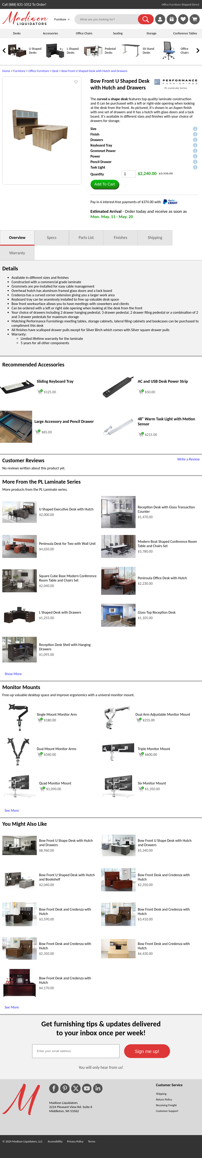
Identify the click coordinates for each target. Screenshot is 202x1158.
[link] (195, 19)
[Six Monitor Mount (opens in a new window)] (118, 797)
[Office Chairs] (169, 59)
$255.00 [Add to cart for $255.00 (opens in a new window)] (145, 720)
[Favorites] (183, 23)
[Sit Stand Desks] (131, 59)
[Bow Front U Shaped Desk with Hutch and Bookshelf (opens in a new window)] (19, 889)
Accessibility (55, 1141)
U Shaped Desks (35, 51)
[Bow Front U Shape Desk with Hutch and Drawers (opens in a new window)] (19, 854)
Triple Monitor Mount (154, 749)
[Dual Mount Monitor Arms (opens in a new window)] (18, 767)
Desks (17, 33)
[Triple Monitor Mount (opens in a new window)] (118, 760)
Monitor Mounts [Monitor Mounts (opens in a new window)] (21, 687)
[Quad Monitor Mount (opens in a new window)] (19, 797)
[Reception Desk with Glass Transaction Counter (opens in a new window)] (118, 527)
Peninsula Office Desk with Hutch (162, 578)
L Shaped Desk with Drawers (60, 612)
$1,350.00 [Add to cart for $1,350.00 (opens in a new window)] (149, 789)
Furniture (19, 71)
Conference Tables (185, 33)
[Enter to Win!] (172, 23)
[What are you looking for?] (108, 19)
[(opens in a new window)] (175, 82)
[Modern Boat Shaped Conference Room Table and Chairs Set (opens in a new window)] (118, 556)
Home (6, 71)
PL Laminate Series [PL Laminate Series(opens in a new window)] (176, 88)
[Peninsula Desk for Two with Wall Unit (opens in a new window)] (19, 556)
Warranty (17, 252)
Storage (151, 33)
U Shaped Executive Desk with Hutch (66, 509)
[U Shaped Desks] (17, 59)
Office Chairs (84, 33)
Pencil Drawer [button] (101, 162)
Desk (55, 71)
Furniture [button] (62, 20)
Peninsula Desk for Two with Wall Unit (67, 543)
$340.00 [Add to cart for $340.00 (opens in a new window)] (46, 754)
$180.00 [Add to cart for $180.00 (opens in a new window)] (46, 720)
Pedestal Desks (110, 51)
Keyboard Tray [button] (101, 145)
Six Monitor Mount (152, 783)
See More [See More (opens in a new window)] (12, 810)
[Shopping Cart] (195, 19)
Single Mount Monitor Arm (57, 714)
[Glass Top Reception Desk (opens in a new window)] (118, 625)
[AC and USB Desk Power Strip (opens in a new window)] (118, 397)
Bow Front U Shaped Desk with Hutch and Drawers (94, 71)
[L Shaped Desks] (55, 59)
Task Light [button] (98, 167)
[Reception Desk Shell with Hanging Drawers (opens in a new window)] (19, 661)
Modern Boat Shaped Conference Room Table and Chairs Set (167, 543)
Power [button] (95, 156)
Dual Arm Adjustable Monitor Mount (163, 714)
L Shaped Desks (73, 51)
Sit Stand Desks (148, 51)
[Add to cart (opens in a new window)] (46, 391)
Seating (118, 33)
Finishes (120, 237)
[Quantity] (129, 174)
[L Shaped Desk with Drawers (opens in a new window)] (19, 623)
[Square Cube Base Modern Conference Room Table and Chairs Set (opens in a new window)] (19, 591)
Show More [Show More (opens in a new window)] (13, 674)
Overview (17, 237)
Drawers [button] (97, 140)
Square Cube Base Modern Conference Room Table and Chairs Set (68, 578)
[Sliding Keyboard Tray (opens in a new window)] (17, 392)
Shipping (155, 237)
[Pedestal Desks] (93, 59)
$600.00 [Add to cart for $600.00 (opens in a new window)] (147, 754)
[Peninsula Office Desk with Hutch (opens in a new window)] (118, 593)
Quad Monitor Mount (55, 783)
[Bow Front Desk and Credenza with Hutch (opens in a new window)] (118, 890)
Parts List (86, 237)
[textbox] (75, 1051)
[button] (146, 19)
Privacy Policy (75, 1141)
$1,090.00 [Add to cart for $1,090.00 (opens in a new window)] (50, 789)
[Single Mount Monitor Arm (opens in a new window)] (18, 732)
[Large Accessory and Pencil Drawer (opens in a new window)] (16, 441)
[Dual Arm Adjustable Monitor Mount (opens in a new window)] (117, 732)
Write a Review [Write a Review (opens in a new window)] (188, 459)
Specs (51, 237)
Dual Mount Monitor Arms (56, 749)
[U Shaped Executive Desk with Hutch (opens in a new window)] (19, 521)
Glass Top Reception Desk (157, 612)
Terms (91, 1141)
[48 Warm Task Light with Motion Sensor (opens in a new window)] (118, 436)
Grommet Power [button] (103, 151)
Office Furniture (38, 71)
